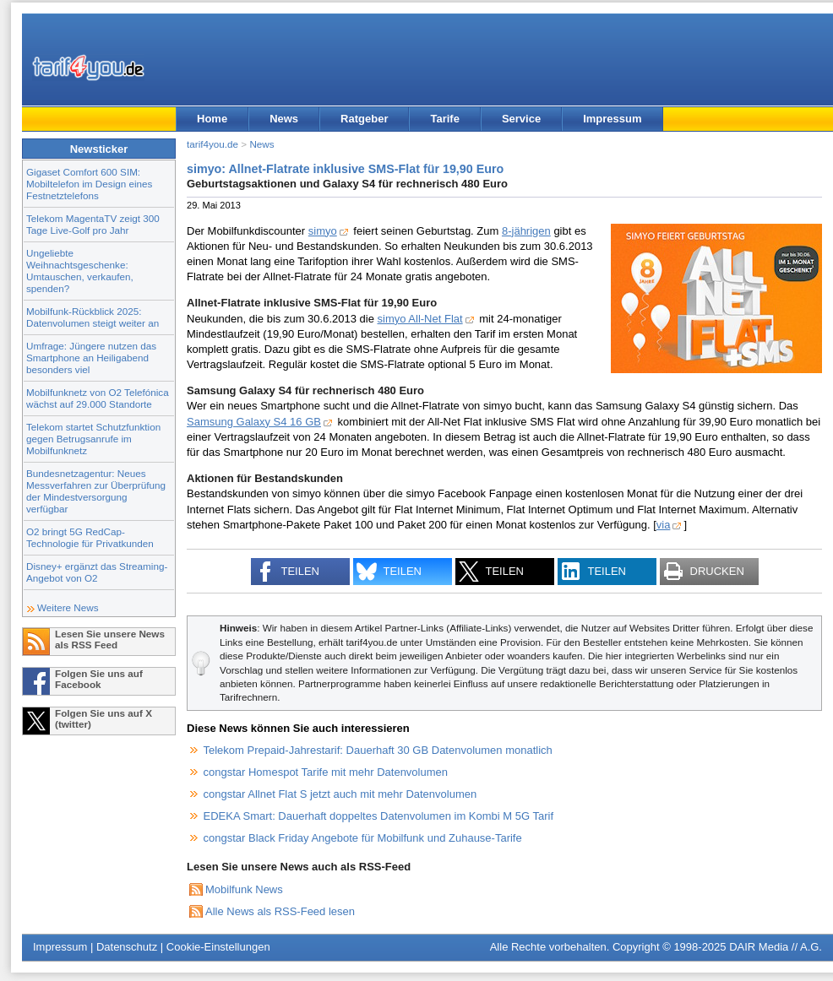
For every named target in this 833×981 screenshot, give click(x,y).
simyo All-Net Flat (420, 318)
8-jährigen (526, 231)
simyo (322, 231)
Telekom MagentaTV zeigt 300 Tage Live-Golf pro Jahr (93, 224)
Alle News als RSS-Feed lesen (280, 911)
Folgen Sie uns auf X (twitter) (103, 718)
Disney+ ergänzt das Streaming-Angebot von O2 (96, 572)
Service (521, 118)
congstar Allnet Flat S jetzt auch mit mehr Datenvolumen (340, 794)
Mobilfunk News (244, 889)
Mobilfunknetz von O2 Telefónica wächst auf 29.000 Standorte (97, 398)
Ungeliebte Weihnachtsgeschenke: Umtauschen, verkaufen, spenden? (79, 270)
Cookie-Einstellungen (218, 946)
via (663, 524)
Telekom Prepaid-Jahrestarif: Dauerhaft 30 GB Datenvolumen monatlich (378, 750)
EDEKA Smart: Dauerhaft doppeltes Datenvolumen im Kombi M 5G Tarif (379, 816)
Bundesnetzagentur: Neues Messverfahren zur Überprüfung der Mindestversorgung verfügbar (96, 491)
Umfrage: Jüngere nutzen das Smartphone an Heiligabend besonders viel (91, 357)
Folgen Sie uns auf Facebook (99, 679)
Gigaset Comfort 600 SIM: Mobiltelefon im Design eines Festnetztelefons (89, 183)
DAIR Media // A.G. (775, 946)
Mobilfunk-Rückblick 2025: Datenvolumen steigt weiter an (92, 317)
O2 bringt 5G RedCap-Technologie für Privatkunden (90, 537)
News (284, 118)
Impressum (612, 118)
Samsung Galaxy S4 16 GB (254, 421)
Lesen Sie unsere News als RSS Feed (110, 639)
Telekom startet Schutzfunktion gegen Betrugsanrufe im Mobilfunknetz (93, 438)
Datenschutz (126, 946)
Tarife (444, 118)
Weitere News (68, 607)
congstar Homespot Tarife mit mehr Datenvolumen (326, 772)
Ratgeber (364, 118)
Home (212, 118)
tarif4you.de (212, 143)
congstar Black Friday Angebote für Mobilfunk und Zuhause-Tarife (363, 838)
